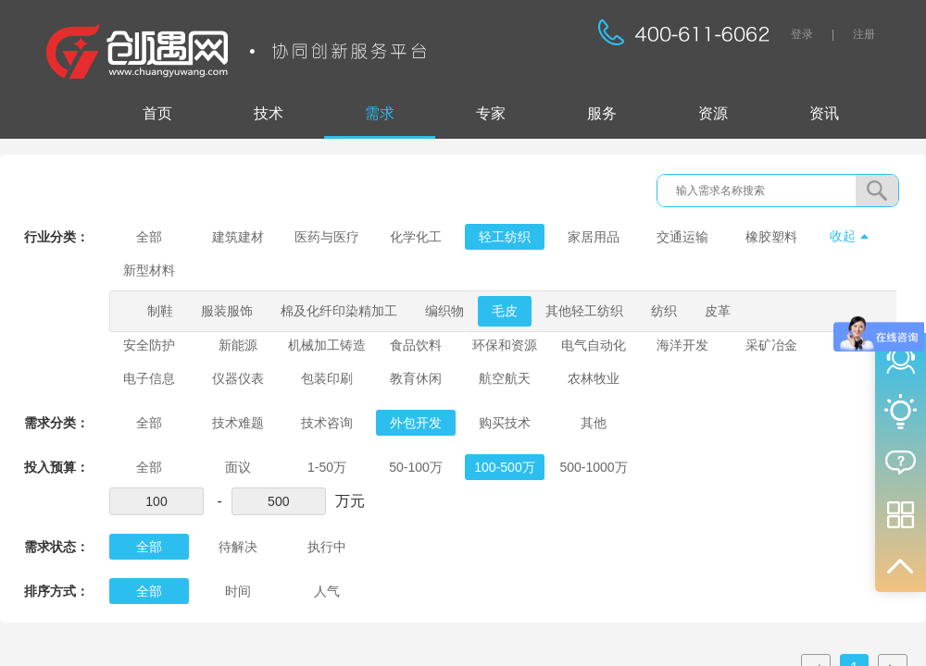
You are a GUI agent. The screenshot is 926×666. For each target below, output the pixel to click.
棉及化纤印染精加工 (339, 310)
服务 (602, 113)
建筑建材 (238, 236)
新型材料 (149, 270)
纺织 (664, 310)
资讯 (824, 113)
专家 (491, 113)
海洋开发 (682, 345)
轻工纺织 (505, 236)
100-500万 (504, 467)
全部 (149, 236)
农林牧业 (593, 378)
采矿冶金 (771, 345)
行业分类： (56, 236)
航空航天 (505, 378)
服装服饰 (227, 310)
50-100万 (416, 467)
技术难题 (238, 422)
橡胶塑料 (771, 236)
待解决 (238, 546)
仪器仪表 (238, 378)
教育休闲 (416, 378)
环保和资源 (504, 345)
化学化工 (416, 236)
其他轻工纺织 (584, 310)
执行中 (326, 546)
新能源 (238, 345)
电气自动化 (593, 345)
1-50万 (326, 467)
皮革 (718, 310)
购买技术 (505, 422)
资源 (713, 113)
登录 (802, 34)
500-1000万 (593, 467)
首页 (157, 113)
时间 (238, 591)
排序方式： (56, 591)
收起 (843, 235)
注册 (864, 34)
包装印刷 (327, 378)
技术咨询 (327, 422)
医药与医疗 (326, 236)
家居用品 (593, 236)
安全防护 (149, 345)
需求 (379, 113)
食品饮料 (416, 345)
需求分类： (56, 422)
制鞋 (160, 310)
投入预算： (56, 467)
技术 (268, 113)
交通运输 (682, 236)
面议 (238, 467)
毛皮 (505, 310)
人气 (327, 591)
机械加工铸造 (327, 345)
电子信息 (149, 378)
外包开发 (416, 422)
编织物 (444, 310)
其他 (594, 422)
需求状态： (56, 546)
